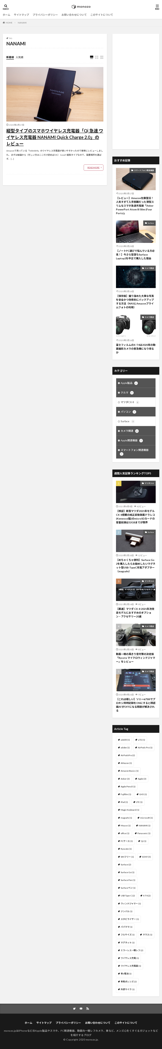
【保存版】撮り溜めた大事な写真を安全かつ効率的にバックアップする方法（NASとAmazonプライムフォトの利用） (135, 301)
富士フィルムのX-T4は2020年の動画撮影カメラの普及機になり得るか (136, 348)
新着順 (10, 57)
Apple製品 (129, 383)
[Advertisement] (136, 91)
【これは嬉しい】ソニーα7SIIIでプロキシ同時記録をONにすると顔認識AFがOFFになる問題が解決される (136, 705)
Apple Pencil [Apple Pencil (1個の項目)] (128, 786)
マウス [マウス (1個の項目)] (147, 934)
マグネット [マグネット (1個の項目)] (128, 942)
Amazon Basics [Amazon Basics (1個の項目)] (130, 770)
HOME (9, 22)
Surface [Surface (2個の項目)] (126, 864)
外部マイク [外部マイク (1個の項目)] (128, 989)
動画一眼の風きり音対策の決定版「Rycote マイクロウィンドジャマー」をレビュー (135, 657)
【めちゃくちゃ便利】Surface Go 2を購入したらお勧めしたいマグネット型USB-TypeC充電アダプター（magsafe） (135, 565)
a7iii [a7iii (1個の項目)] (141, 739)
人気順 (19, 57)
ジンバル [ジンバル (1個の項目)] (126, 911)
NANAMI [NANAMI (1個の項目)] (144, 825)
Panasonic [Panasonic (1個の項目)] (143, 833)
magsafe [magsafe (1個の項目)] (126, 817)
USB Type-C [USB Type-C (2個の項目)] (128, 895)
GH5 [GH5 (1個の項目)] (143, 794)
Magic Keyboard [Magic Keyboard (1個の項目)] (130, 809)
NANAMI (22, 22)
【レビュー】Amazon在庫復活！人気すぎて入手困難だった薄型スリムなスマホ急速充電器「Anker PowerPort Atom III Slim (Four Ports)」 (135, 205)
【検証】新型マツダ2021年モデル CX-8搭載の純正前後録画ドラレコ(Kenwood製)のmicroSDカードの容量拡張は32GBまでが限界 (135, 516)
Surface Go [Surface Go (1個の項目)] (127, 872)
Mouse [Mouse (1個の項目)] (126, 825)
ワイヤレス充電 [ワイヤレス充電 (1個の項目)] (130, 958)
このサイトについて (101, 14)
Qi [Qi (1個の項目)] (143, 841)
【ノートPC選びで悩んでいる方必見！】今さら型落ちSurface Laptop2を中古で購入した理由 (135, 254)
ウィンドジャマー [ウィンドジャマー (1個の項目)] (131, 903)
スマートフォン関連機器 (144, 170)
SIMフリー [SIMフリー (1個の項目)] (127, 856)
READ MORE (93, 167)
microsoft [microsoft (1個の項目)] (146, 817)
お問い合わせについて (74, 14)
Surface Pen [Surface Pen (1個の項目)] (128, 880)
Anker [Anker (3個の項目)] (125, 778)
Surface (151, 223)
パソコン (128, 412)
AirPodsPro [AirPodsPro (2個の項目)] (128, 755)
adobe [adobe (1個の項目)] (125, 747)
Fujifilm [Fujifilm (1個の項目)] (126, 794)
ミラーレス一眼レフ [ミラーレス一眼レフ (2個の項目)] (132, 950)
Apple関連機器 (132, 440)
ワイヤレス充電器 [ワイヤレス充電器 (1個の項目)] (131, 965)
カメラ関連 (149, 268)
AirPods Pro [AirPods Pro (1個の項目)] (145, 747)
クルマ (127, 393)
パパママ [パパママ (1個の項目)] (126, 926)
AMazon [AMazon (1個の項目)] (126, 763)
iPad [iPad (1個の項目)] (124, 802)
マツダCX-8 (130, 402)
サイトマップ (21, 14)
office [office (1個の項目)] (125, 833)
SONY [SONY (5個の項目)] (146, 856)
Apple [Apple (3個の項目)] (142, 778)
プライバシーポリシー (45, 14)
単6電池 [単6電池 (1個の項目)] (126, 973)
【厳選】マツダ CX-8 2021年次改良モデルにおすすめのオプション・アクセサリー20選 (135, 612)
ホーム (6, 14)
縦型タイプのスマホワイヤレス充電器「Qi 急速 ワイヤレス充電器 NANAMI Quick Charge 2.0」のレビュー (54, 137)
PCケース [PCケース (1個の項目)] (127, 841)
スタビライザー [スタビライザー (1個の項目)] (130, 919)
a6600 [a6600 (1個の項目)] (125, 739)
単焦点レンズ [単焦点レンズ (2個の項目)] (129, 981)
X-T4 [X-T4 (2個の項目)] (147, 895)
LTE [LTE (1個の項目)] (139, 802)
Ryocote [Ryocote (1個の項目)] (126, 848)
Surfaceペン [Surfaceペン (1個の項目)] (128, 887)
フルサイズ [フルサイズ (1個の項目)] (128, 934)
